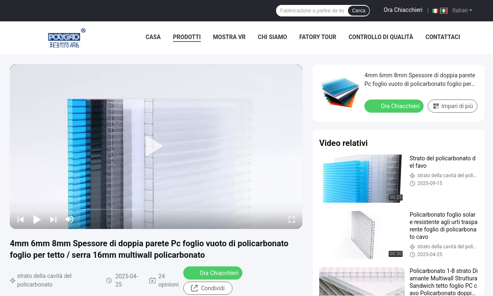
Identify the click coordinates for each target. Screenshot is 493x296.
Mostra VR (229, 37)
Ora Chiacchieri (403, 10)
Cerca (358, 11)
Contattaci (443, 37)
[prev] (20, 219)
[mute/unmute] (70, 219)
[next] (53, 219)
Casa (153, 37)
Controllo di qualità (380, 37)
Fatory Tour (317, 37)
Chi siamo (272, 37)
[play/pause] (37, 219)
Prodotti (187, 37)
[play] (156, 146)
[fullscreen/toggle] (291, 219)
